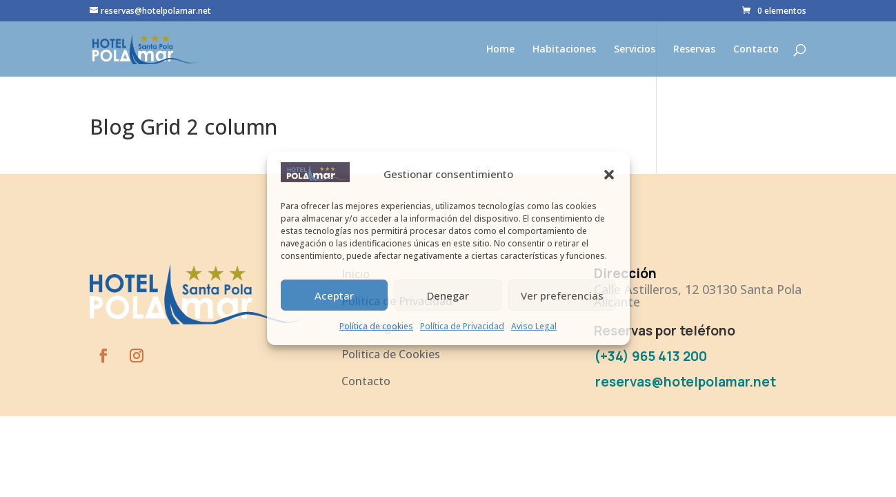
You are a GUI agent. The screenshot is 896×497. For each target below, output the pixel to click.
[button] (609, 175)
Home (500, 49)
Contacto (756, 49)
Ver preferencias (562, 295)
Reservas (694, 49)
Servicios (634, 49)
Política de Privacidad (462, 326)
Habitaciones (564, 49)
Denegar (448, 295)
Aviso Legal (534, 326)
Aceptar (334, 295)
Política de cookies (376, 326)
